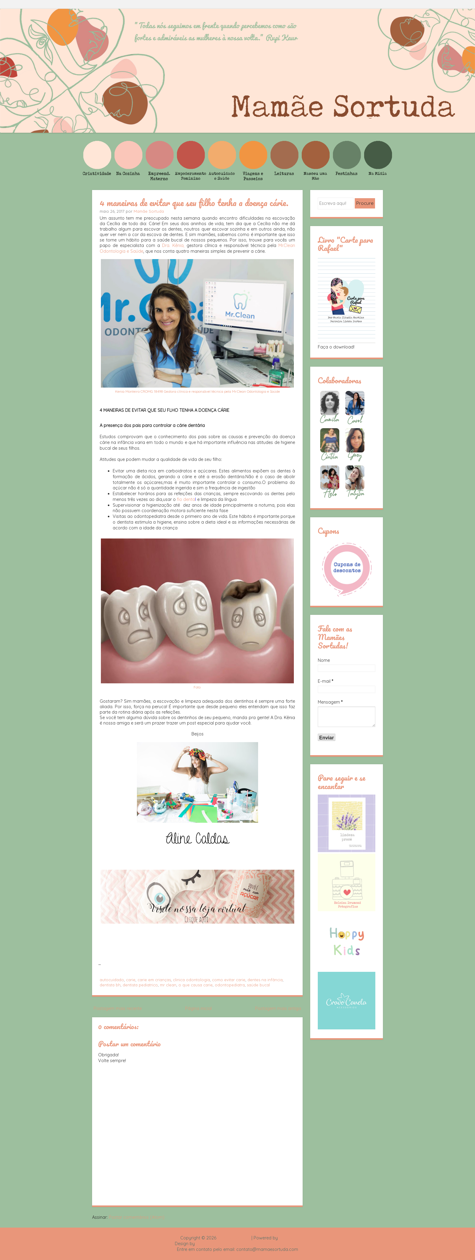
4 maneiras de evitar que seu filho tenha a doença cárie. (194, 202)
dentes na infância (265, 979)
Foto (197, 687)
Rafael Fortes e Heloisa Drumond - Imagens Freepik (248, 1243)
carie (130, 979)
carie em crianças (154, 979)
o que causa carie (195, 984)
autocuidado (112, 979)
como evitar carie (228, 979)
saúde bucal (258, 984)
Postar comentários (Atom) (136, 1217)
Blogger (287, 1238)
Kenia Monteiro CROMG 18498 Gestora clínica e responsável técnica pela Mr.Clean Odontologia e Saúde (197, 391)
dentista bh (110, 984)
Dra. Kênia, (173, 245)
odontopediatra (230, 984)
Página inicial (198, 1008)
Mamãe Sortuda (149, 211)
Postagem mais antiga (278, 1008)
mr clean (168, 984)
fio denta (186, 499)
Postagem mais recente (118, 1008)
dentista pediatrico (140, 984)
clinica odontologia (191, 979)
